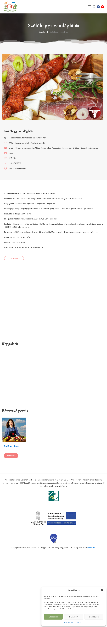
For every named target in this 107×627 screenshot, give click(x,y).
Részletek (11, 455)
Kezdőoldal (43, 32)
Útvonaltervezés (14, 258)
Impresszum (80, 622)
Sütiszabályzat (68, 622)
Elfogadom (53, 617)
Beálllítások (94, 617)
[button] (102, 590)
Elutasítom (73, 617)
